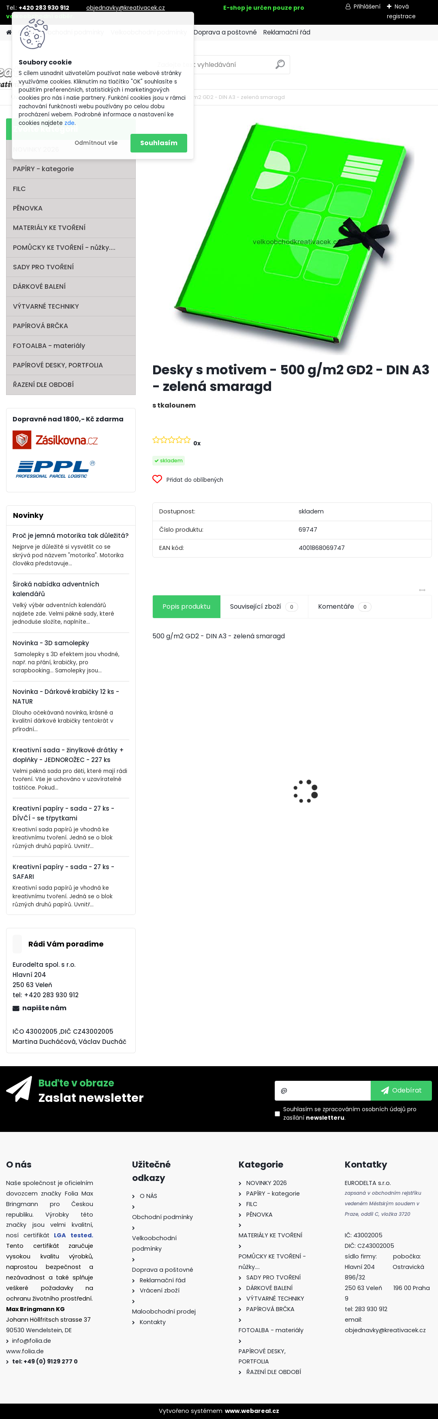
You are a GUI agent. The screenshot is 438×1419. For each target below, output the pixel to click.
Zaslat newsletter (91, 1097)
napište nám (44, 1008)
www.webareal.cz (252, 1411)
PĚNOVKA (28, 208)
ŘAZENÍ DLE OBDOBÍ (43, 384)
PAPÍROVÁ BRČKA (40, 326)
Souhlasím (158, 143)
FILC (19, 188)
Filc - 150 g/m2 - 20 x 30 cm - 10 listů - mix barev (291, 819)
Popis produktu (186, 606)
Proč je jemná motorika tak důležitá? (71, 535)
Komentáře (344, 607)
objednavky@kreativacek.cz (125, 8)
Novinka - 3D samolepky (51, 643)
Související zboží (264, 607)
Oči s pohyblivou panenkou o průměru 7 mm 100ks (193, 808)
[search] (280, 67)
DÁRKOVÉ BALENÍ (39, 286)
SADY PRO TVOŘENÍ (43, 267)
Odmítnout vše (96, 143)
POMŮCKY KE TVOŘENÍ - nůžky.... (64, 247)
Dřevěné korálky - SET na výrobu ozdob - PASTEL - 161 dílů (387, 805)
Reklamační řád (286, 32)
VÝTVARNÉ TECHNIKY (46, 306)
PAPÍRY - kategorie (43, 169)
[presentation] (157, 777)
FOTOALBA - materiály (49, 345)
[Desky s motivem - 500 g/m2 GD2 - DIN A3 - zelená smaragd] (291, 236)
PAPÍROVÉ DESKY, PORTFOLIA (58, 365)
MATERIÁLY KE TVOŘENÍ (49, 227)
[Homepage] (9, 33)
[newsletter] (401, 1090)
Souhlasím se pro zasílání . (350, 1113)
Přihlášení (367, 6)
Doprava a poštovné (225, 32)
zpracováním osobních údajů (364, 1109)
